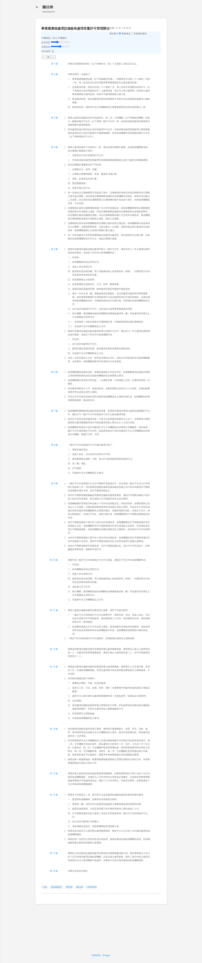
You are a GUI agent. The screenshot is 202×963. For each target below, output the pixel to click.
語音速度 (45, 42)
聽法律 (47, 7)
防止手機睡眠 (59, 38)
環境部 (69, 887)
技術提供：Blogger (101, 955)
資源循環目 (56, 887)
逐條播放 (125, 33)
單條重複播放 (140, 33)
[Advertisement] (101, 927)
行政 (45, 887)
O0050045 (91, 887)
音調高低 (45, 47)
